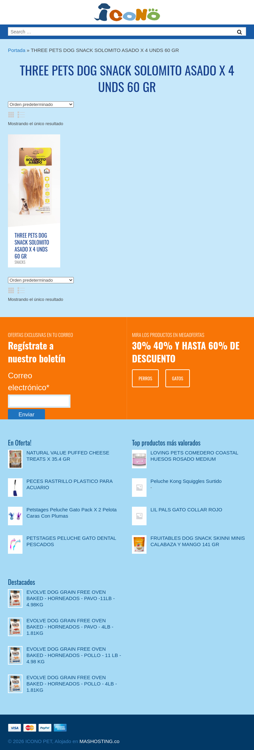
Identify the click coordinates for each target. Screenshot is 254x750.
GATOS (177, 378)
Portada (16, 50)
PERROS (145, 378)
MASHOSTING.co (99, 741)
